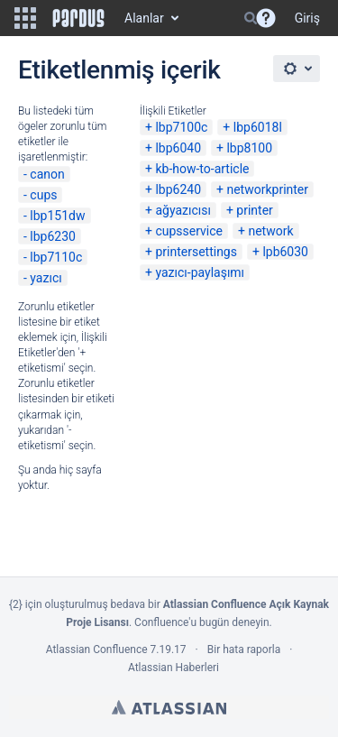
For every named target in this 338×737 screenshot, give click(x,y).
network (270, 231)
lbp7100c (181, 127)
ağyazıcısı (183, 210)
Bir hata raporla (243, 649)
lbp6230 (53, 236)
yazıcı (45, 278)
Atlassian (169, 707)
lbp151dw (57, 215)
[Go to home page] (78, 18)
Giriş (307, 18)
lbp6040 (178, 148)
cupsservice (189, 231)
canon (47, 174)
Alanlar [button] (144, 18)
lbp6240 (178, 189)
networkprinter (267, 189)
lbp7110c (56, 257)
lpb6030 (285, 251)
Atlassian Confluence (97, 649)
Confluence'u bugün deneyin (201, 622)
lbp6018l (257, 127)
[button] (25, 18)
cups (43, 195)
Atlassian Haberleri (173, 667)
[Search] (250, 18)
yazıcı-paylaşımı (199, 272)
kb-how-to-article (202, 168)
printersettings (196, 251)
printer (254, 210)
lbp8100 (249, 148)
